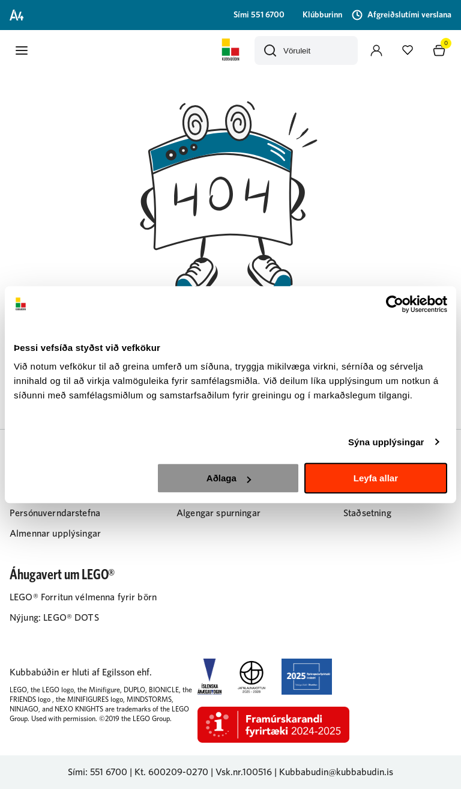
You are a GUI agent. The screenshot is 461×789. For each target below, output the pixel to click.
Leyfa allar (376, 478)
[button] (22, 50)
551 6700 (108, 772)
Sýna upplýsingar (386, 442)
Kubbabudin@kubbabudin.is (336, 772)
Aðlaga (228, 478)
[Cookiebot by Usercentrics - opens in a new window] (394, 304)
